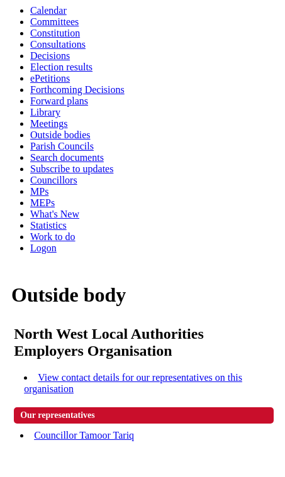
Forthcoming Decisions (77, 89)
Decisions (50, 55)
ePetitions (50, 78)
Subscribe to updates (71, 168)
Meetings (49, 123)
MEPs (42, 202)
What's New (54, 214)
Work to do (52, 236)
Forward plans (59, 101)
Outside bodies (60, 134)
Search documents (67, 157)
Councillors (53, 180)
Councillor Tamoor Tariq (84, 435)
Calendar (48, 10)
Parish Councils (62, 146)
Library (45, 112)
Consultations (58, 44)
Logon (43, 248)
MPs (39, 191)
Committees (54, 21)
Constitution (55, 33)
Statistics (48, 225)
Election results (61, 67)
